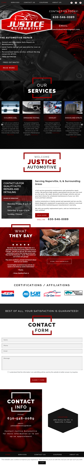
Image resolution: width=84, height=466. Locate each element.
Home (4, 2)
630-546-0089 (64, 17)
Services (15, 2)
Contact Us (29, 2)
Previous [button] (2, 125)
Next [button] (82, 125)
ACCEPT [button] (41, 462)
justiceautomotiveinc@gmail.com (63, 29)
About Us (56, 2)
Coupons (44, 2)
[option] (10, 119)
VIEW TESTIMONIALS (59, 261)
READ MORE (42, 215)
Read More (10, 135)
